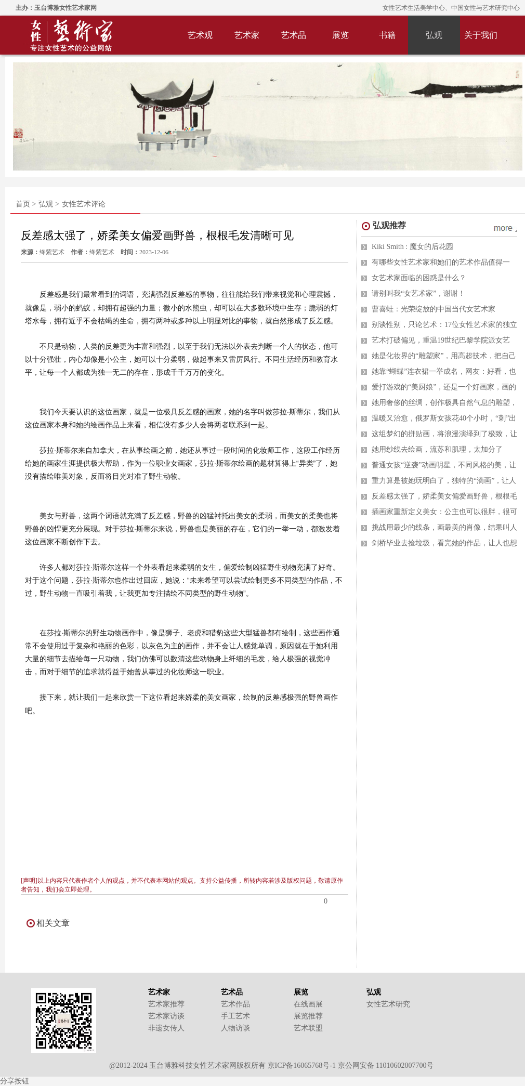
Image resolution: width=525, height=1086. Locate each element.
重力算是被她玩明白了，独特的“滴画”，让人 (444, 481)
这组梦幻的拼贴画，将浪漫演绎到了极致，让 (444, 434)
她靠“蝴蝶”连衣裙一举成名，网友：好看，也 (444, 371)
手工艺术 (235, 1016)
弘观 (434, 35)
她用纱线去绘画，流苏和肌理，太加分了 (437, 449)
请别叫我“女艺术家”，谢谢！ (418, 293)
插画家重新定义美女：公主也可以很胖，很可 (444, 512)
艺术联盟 (308, 1028)
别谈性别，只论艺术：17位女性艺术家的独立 (444, 325)
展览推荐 (308, 1016)
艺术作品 (235, 1004)
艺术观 (200, 35)
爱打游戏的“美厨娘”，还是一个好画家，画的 (444, 387)
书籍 (387, 35)
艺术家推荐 (166, 1004)
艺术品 (293, 35)
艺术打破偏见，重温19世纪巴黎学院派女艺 (441, 340)
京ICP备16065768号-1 (302, 1065)
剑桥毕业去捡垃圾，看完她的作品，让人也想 (444, 543)
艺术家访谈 (166, 1016)
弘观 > (48, 204)
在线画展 (308, 1004)
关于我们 (480, 35)
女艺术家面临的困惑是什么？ (419, 278)
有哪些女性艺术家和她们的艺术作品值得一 (441, 262)
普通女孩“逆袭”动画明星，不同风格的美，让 (444, 465)
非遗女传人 (166, 1028)
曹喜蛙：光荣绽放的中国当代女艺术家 (433, 309)
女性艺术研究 (388, 1004)
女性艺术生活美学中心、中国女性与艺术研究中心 (451, 7)
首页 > (26, 204)
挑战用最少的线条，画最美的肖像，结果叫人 (444, 527)
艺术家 (246, 35)
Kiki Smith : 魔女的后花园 (412, 247)
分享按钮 (14, 1081)
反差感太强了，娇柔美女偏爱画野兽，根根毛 (444, 496)
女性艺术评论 (84, 204)
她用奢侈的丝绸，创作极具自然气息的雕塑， (444, 403)
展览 (340, 35)
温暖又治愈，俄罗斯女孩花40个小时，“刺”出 (444, 418)
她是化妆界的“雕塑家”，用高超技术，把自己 (444, 356)
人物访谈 (235, 1028)
